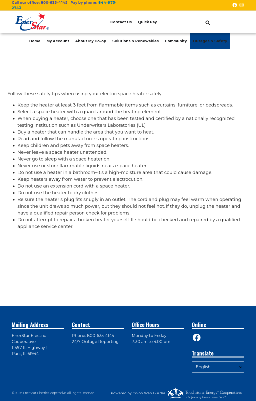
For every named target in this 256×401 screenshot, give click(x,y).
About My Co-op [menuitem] (90, 41)
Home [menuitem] (34, 41)
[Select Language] (218, 367)
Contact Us (121, 22)
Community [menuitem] (176, 41)
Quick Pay (147, 22)
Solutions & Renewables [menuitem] (135, 41)
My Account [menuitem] (57, 41)
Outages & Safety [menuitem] (210, 41)
